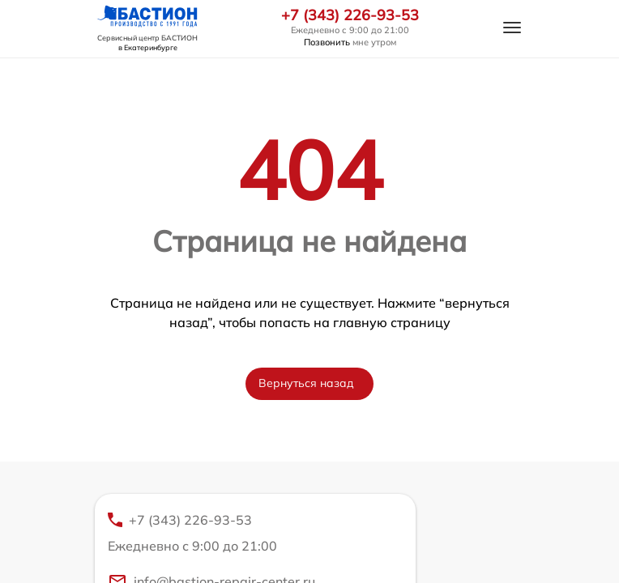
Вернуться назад (306, 383)
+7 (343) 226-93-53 (350, 15)
